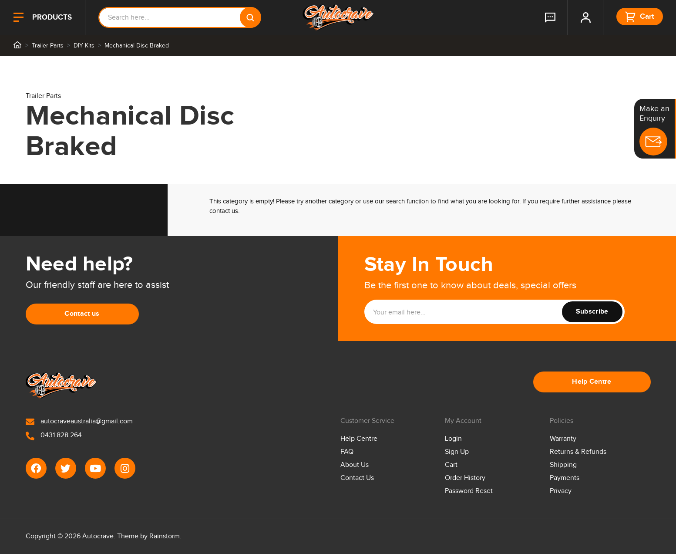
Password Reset (469, 491)
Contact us (81, 314)
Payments (564, 478)
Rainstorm (164, 536)
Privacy (561, 491)
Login (453, 439)
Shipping (563, 465)
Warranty (563, 439)
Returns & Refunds (578, 452)
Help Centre (592, 382)
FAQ (346, 452)
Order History (465, 478)
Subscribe (592, 311)
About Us (354, 465)
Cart (451, 465)
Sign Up (457, 452)
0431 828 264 (54, 435)
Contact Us (357, 478)
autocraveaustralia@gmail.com (79, 421)
